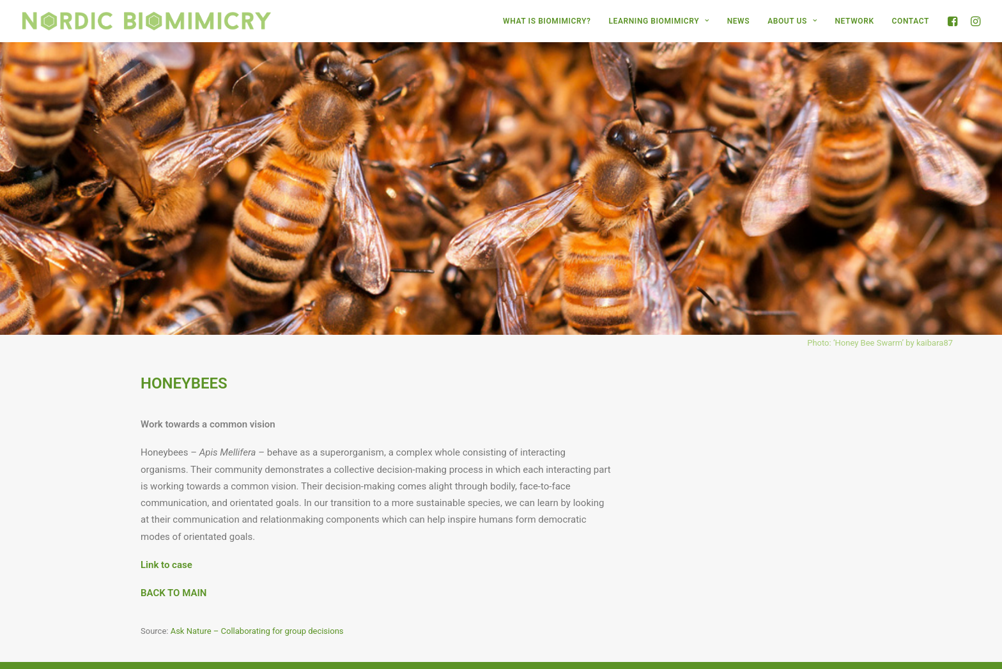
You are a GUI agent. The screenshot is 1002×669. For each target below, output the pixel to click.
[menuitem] (546, 21)
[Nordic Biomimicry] (147, 21)
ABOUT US (792, 21)
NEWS (738, 21)
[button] (954, 21)
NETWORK (854, 21)
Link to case (166, 542)
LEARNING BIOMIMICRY (658, 21)
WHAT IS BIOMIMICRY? (546, 21)
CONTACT (910, 21)
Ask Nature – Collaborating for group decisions (257, 609)
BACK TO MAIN (173, 570)
